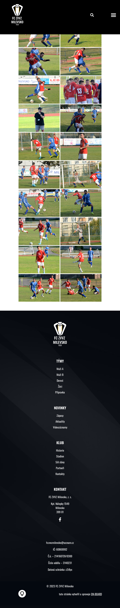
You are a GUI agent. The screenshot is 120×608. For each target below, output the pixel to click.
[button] (92, 15)
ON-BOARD (96, 594)
